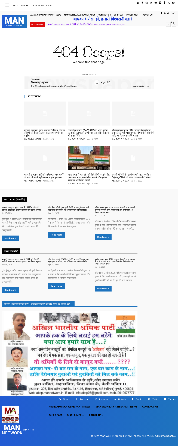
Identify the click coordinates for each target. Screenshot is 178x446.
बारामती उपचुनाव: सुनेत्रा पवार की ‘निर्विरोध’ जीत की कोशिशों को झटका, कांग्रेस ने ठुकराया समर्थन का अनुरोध (86, 24)
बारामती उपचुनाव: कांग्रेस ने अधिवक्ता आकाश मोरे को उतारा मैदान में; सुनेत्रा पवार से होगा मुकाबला (44, 176)
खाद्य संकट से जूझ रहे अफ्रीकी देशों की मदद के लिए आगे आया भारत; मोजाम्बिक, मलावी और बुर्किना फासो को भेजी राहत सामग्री (89, 177)
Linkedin (122, 399)
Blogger (66, 399)
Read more (10, 238)
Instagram (104, 399)
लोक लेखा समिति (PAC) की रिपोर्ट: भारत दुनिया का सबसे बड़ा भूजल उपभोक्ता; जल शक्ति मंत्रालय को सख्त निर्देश (88, 133)
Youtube (172, 399)
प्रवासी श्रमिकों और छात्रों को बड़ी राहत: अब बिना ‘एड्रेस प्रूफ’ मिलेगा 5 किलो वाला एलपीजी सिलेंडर (131, 176)
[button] (172, 22)
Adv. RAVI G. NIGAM (32, 139)
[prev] (168, 24)
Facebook (85, 399)
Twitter (155, 399)
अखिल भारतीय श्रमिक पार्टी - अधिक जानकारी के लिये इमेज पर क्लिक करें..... (38, 304)
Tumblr (139, 399)
